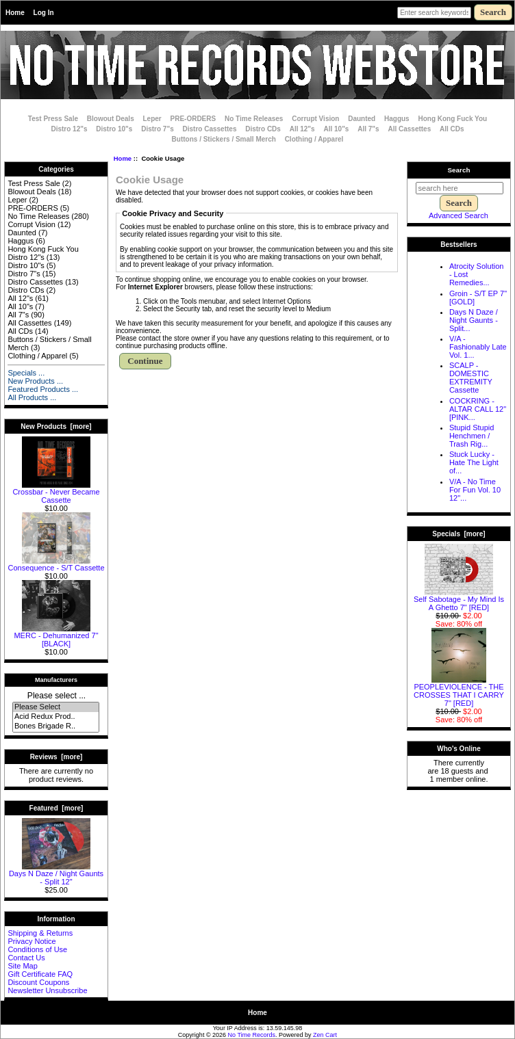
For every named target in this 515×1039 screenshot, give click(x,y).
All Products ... (32, 397)
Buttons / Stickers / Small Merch (224, 139)
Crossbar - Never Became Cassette (55, 492)
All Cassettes (409, 129)
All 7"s (368, 129)
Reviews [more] (56, 757)
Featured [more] (56, 808)
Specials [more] (458, 534)
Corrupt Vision (315, 118)
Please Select (56, 707)
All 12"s (302, 129)
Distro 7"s (157, 129)
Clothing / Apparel (314, 139)
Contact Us (26, 957)
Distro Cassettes (210, 129)
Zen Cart (325, 1034)
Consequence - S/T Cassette (56, 564)
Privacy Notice (31, 941)
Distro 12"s (69, 129)
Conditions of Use (37, 949)
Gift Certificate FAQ (40, 974)
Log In (44, 12)
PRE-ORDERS (193, 118)
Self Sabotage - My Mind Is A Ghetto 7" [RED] (459, 599)
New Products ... (35, 381)
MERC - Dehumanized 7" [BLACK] (56, 636)
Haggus (397, 118)
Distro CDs (263, 129)
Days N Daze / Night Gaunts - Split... (473, 320)
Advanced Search (458, 215)
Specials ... (26, 373)
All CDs (452, 129)
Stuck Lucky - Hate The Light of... (474, 462)
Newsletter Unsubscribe (47, 990)
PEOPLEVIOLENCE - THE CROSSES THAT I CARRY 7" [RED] (459, 691)
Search (459, 170)
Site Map (22, 966)
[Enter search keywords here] (434, 12)
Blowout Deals (110, 118)
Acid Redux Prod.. (56, 717)
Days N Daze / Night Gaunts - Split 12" (56, 874)
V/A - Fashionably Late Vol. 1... (478, 346)
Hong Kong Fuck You (452, 118)
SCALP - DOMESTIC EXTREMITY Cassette (470, 377)
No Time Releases (254, 118)
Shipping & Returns (40, 933)
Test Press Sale (53, 118)
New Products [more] (56, 426)
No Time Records (252, 1034)
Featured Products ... (43, 389)
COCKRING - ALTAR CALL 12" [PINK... (477, 409)
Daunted (361, 118)
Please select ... (56, 695)
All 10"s (336, 129)
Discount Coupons (38, 982)
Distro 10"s (114, 129)
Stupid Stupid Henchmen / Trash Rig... (471, 435)
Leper (151, 118)
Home (15, 12)
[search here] (459, 188)
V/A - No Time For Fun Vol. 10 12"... (475, 489)
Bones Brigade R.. (56, 726)
